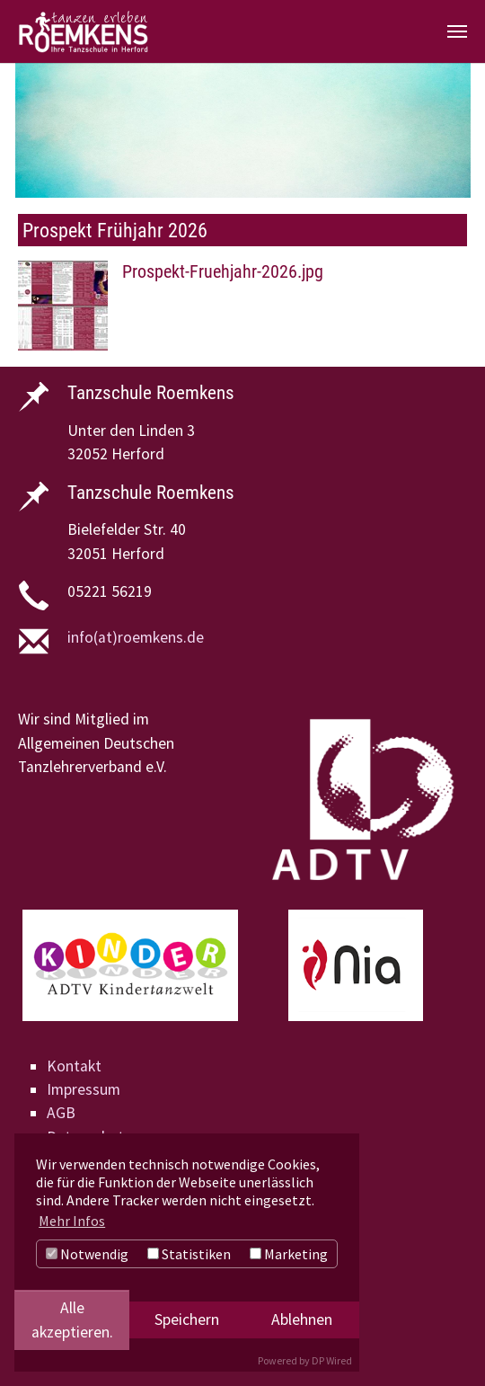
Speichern (186, 1319)
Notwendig (87, 1254)
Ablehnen (301, 1319)
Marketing (289, 1254)
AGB (61, 1113)
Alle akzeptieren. (72, 1319)
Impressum (83, 1089)
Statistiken (189, 1254)
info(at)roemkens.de (135, 637)
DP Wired (332, 1360)
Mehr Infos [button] (72, 1221)
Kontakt (74, 1066)
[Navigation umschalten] (457, 31)
